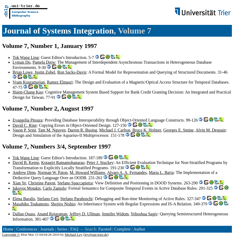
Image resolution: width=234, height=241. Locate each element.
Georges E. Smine (178, 130)
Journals (47, 229)
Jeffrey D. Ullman (84, 214)
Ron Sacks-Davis (71, 72)
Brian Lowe (22, 72)
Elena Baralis (24, 198)
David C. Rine (25, 125)
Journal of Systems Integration (58, 30)
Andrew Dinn (24, 172)
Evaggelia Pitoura (27, 120)
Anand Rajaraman (52, 214)
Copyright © (11, 235)
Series (62, 229)
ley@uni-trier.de (95, 235)
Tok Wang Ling (26, 57)
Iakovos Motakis (27, 188)
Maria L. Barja (161, 172)
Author (139, 229)
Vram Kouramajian (29, 82)
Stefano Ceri (47, 198)
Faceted (104, 229)
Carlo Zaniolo (54, 188)
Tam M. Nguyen (52, 130)
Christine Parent (42, 183)
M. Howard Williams (87, 172)
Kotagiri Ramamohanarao (63, 162)
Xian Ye (19, 183)
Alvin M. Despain (210, 130)
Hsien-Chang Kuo (28, 92)
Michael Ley (74, 235)
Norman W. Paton (53, 172)
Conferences (26, 229)
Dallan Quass (24, 214)
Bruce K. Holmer (146, 130)
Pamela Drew (43, 62)
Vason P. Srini (24, 130)
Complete (122, 229)
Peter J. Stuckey (100, 162)
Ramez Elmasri (60, 82)
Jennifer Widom (115, 214)
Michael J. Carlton (114, 130)
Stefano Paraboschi (76, 198)
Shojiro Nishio (63, 204)
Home (8, 229)
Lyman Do (21, 62)
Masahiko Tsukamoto (31, 204)
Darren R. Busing (82, 130)
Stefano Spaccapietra (75, 183)
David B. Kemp (26, 162)
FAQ (74, 229)
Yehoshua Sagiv (144, 214)
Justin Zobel (45, 72)
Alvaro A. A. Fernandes (127, 172)
